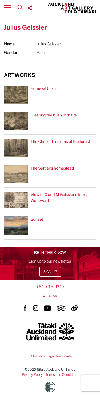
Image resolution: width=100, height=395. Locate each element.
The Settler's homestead (52, 168)
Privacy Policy (32, 375)
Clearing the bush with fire (54, 115)
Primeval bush (43, 88)
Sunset (37, 219)
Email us (50, 295)
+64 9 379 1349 (50, 287)
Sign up (50, 271)
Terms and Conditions (62, 375)
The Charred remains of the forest (60, 141)
